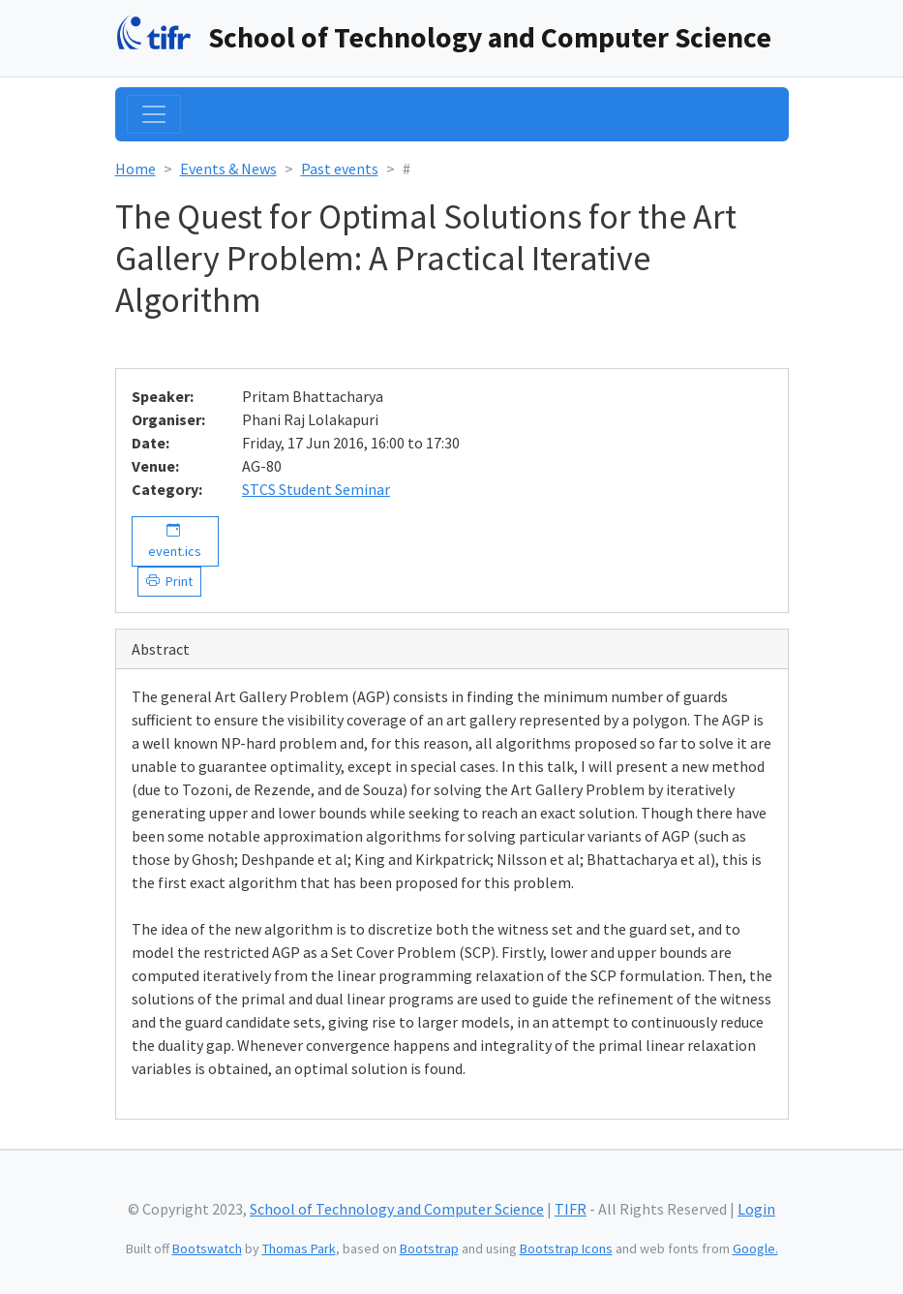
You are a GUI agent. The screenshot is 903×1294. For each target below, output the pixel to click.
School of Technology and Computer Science (489, 37)
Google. (755, 1248)
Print (176, 581)
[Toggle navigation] (154, 114)
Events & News (228, 168)
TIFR (571, 1208)
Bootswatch (207, 1248)
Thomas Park (299, 1248)
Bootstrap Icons (566, 1248)
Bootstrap (429, 1248)
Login (756, 1208)
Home (135, 168)
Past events (339, 168)
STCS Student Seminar (316, 489)
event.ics (174, 541)
